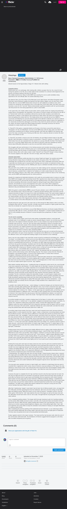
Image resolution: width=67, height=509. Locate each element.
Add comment (59, 450)
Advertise (36, 496)
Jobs (35, 492)
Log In (55, 2)
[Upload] (50, 2)
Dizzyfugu (12, 75)
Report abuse (37, 502)
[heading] (10, 2)
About (3, 492)
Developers (5, 499)
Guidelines (5, 502)
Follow (23, 75)
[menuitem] (45, 2)
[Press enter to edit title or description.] (36, 249)
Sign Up (62, 2)
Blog (3, 496)
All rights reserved (31, 461)
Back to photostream (8, 6)
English (4, 505)
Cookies (36, 499)
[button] (37, 461)
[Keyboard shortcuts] (33, 482)
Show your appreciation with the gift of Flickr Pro (22, 430)
